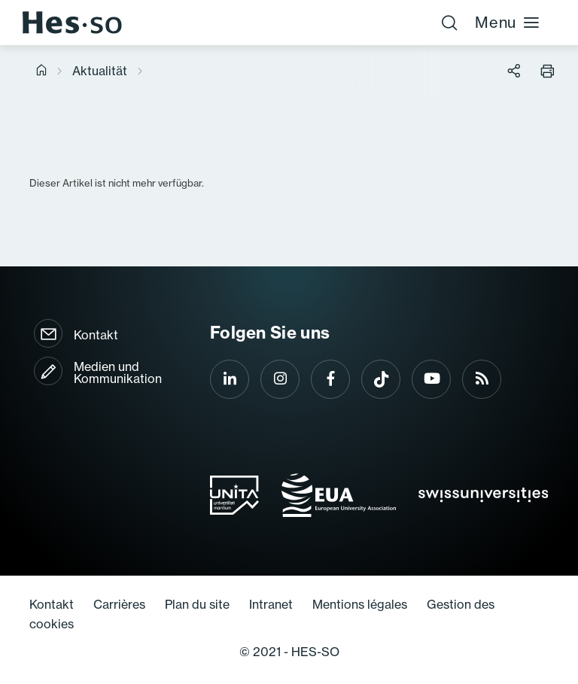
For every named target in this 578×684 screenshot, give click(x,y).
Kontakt (96, 335)
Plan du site (197, 604)
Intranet (271, 604)
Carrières (119, 604)
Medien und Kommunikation (118, 372)
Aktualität (99, 70)
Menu (507, 22)
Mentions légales (359, 604)
